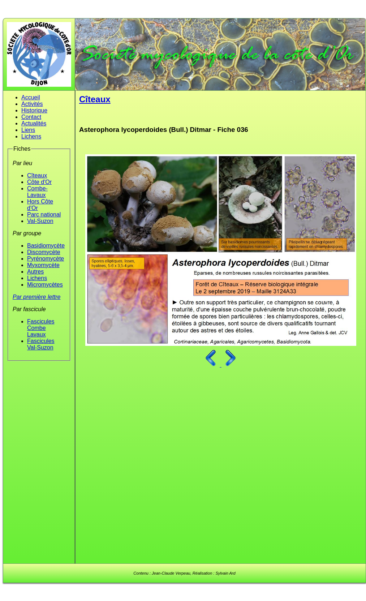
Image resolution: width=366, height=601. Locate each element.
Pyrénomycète (45, 259)
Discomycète (43, 252)
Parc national (44, 214)
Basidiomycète (46, 245)
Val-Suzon (40, 221)
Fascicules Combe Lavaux (41, 328)
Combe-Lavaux (37, 191)
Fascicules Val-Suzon (41, 344)
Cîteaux (37, 175)
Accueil (30, 97)
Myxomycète (43, 265)
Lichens (31, 136)
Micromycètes (45, 285)
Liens (28, 130)
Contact (31, 117)
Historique (34, 110)
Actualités (33, 123)
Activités (32, 104)
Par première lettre (37, 297)
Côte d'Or (39, 182)
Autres (35, 272)
